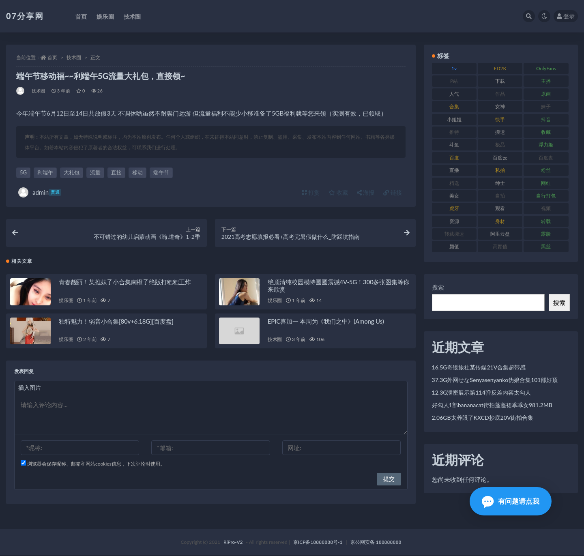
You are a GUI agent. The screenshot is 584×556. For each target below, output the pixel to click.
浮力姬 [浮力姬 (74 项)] (546, 145)
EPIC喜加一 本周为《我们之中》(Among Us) (326, 322)
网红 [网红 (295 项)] (546, 183)
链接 (392, 192)
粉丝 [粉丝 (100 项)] (546, 170)
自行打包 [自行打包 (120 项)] (546, 196)
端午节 (161, 172)
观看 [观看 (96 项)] (500, 208)
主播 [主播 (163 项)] (546, 81)
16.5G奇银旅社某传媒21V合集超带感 (479, 367)
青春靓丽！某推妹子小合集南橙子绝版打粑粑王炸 (125, 282)
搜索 (438, 287)
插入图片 (29, 388)
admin (39, 192)
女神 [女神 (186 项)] (500, 106)
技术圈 (74, 57)
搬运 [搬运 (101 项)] (500, 132)
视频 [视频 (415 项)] (546, 208)
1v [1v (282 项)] (454, 68)
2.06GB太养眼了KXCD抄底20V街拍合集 (483, 417)
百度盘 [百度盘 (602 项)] (546, 158)
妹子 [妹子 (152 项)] (546, 106)
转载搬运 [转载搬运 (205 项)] (454, 234)
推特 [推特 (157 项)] (454, 132)
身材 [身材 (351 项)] (500, 221)
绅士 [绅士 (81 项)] (500, 183)
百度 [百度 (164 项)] (454, 158)
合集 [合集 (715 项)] (454, 106)
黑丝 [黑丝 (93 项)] (546, 246)
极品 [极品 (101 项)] (500, 145)
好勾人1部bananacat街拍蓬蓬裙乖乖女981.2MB (492, 404)
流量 (95, 172)
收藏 (338, 192)
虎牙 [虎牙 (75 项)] (454, 208)
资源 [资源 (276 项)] (454, 221)
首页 (52, 57)
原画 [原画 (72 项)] (546, 94)
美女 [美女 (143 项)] (454, 196)
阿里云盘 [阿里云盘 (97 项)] (500, 234)
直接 (116, 172)
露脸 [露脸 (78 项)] (546, 234)
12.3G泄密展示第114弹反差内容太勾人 (481, 392)
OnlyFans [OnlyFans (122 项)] (546, 68)
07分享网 (25, 16)
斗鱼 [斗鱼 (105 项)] (454, 145)
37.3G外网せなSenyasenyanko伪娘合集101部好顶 (495, 379)
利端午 (45, 172)
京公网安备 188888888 (376, 543)
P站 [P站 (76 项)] (454, 81)
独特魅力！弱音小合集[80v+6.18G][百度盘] (116, 322)
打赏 (311, 192)
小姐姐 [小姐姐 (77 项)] (454, 119)
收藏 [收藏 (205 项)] (546, 132)
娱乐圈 (66, 301)
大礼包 (71, 172)
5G (23, 172)
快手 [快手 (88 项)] (500, 119)
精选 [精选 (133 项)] (454, 183)
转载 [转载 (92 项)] (546, 221)
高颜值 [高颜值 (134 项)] (500, 246)
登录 (566, 16)
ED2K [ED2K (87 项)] (500, 68)
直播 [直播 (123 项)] (454, 170)
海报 (366, 192)
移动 (137, 172)
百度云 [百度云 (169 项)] (500, 158)
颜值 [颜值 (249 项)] (454, 246)
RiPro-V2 (233, 543)
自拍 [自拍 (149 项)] (500, 196)
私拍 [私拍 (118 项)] (500, 170)
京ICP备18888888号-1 (318, 543)
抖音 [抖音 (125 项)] (546, 119)
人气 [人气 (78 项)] (454, 94)
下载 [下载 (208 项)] (500, 81)
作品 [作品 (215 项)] (500, 94)
